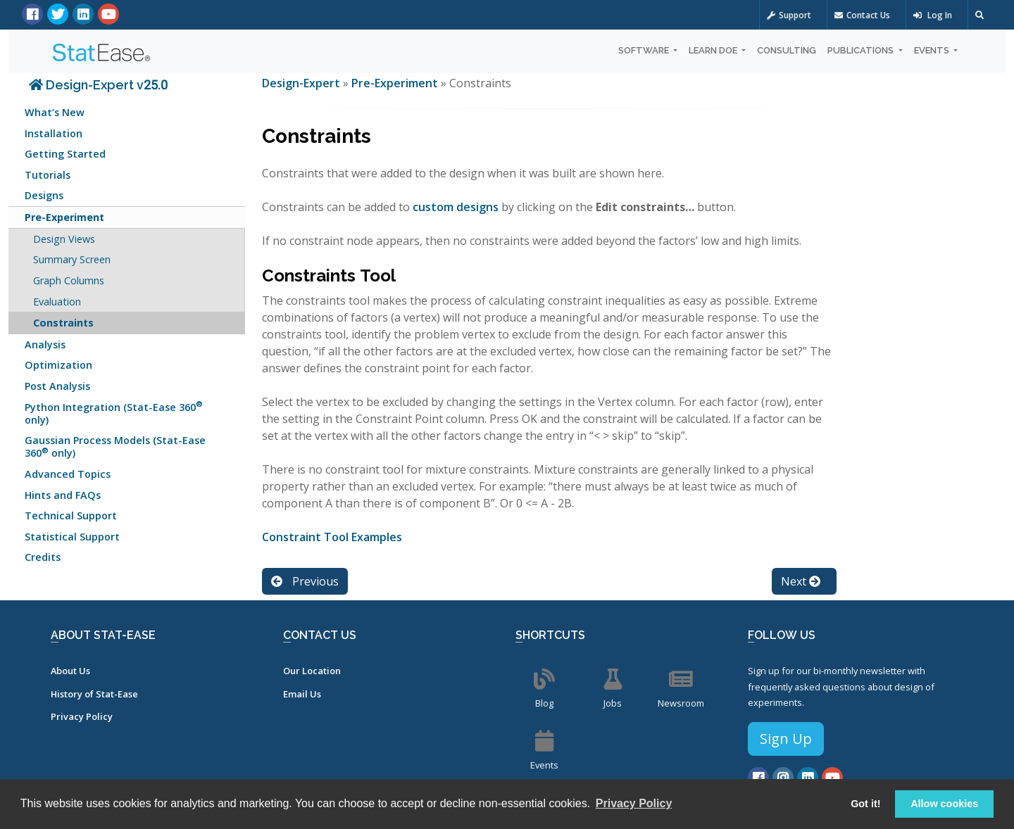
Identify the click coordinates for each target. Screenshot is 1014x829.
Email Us (302, 694)
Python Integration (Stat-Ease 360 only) (114, 412)
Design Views (64, 239)
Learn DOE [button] (714, 50)
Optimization (58, 365)
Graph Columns (68, 280)
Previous (305, 581)
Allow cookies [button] (944, 803)
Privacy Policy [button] (634, 803)
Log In (932, 15)
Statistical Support (72, 536)
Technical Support (71, 515)
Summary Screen (72, 259)
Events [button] (932, 50)
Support (789, 15)
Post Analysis (57, 386)
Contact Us (862, 15)
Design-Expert (302, 83)
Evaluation (57, 301)
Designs (44, 195)
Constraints (63, 322)
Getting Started (65, 153)
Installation (53, 133)
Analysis (45, 344)
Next (800, 581)
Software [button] (644, 50)
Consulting (786, 50)
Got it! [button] (865, 803)
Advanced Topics (68, 474)
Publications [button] (861, 50)
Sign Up (786, 738)
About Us (70, 670)
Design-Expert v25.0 (98, 84)
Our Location (312, 670)
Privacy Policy (82, 716)
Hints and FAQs (63, 495)
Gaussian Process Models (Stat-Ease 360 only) (115, 447)
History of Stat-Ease (94, 694)
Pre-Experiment (64, 217)
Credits (43, 557)
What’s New (54, 112)
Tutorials (47, 175)
